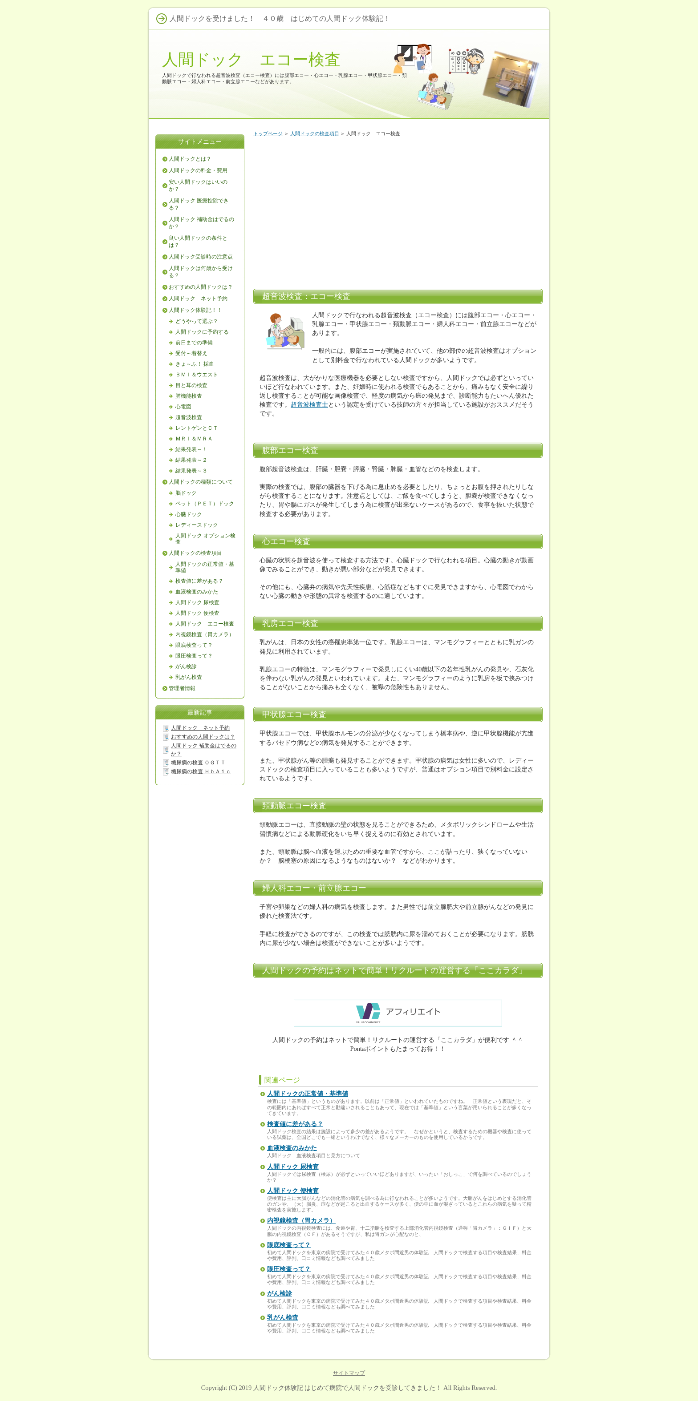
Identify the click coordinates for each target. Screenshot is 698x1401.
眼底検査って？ (289, 1245)
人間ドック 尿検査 (293, 1166)
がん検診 (279, 1293)
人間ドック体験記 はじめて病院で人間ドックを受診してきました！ (347, 1387)
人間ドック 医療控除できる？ (199, 204)
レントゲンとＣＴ (196, 428)
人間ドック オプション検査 (205, 539)
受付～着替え (191, 353)
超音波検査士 (309, 404)
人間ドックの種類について (201, 482)
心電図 (183, 407)
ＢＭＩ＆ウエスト (196, 374)
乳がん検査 (282, 1317)
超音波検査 (188, 417)
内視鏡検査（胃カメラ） (301, 1220)
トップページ (268, 133)
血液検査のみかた (292, 1148)
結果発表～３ (191, 471)
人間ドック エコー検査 (251, 59)
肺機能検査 (188, 396)
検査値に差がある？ (295, 1124)
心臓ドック (188, 514)
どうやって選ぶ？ (196, 321)
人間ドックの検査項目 (314, 133)
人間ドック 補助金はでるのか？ (201, 223)
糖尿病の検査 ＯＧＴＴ (198, 762)
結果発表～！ (191, 449)
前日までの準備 (194, 342)
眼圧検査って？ (289, 1269)
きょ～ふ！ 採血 (194, 364)
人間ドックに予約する (202, 332)
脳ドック (186, 493)
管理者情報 (182, 688)
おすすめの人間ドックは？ (201, 287)
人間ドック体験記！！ (195, 310)
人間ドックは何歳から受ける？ (201, 272)
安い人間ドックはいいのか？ (198, 185)
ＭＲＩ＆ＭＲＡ (194, 439)
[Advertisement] (398, 211)
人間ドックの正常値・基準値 (307, 1093)
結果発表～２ (191, 460)
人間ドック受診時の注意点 (201, 257)
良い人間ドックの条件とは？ (198, 241)
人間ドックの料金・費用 (198, 170)
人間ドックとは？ (190, 159)
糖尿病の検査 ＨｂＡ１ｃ (201, 771)
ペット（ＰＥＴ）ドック (204, 504)
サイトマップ (349, 1373)
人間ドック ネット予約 (198, 298)
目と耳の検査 (191, 385)
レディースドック (196, 525)
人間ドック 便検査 (293, 1190)
